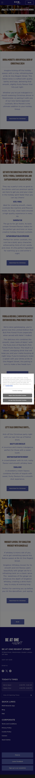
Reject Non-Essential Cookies (17, 395)
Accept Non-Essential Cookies (17, 400)
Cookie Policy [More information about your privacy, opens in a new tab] (9, 385)
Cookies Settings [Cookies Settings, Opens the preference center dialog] (17, 390)
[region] (17, 389)
